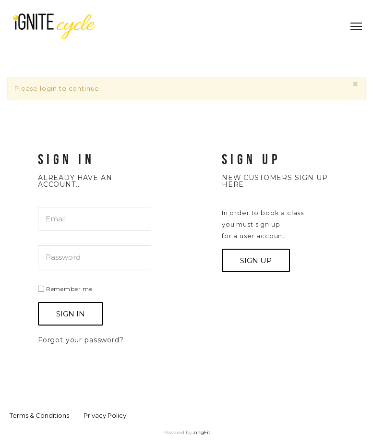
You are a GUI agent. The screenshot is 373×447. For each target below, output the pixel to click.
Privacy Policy (105, 415)
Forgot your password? (81, 340)
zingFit (201, 432)
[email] (94, 219)
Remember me (65, 288)
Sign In (70, 313)
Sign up (256, 260)
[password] (94, 257)
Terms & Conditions (39, 415)
